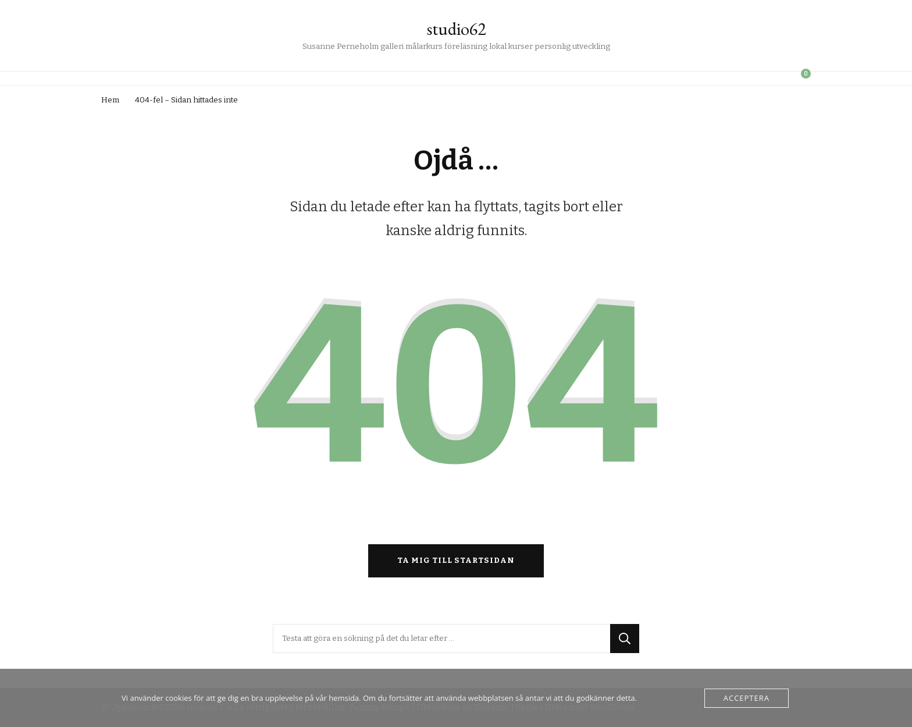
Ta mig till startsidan (456, 560)
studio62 (456, 28)
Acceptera (747, 698)
